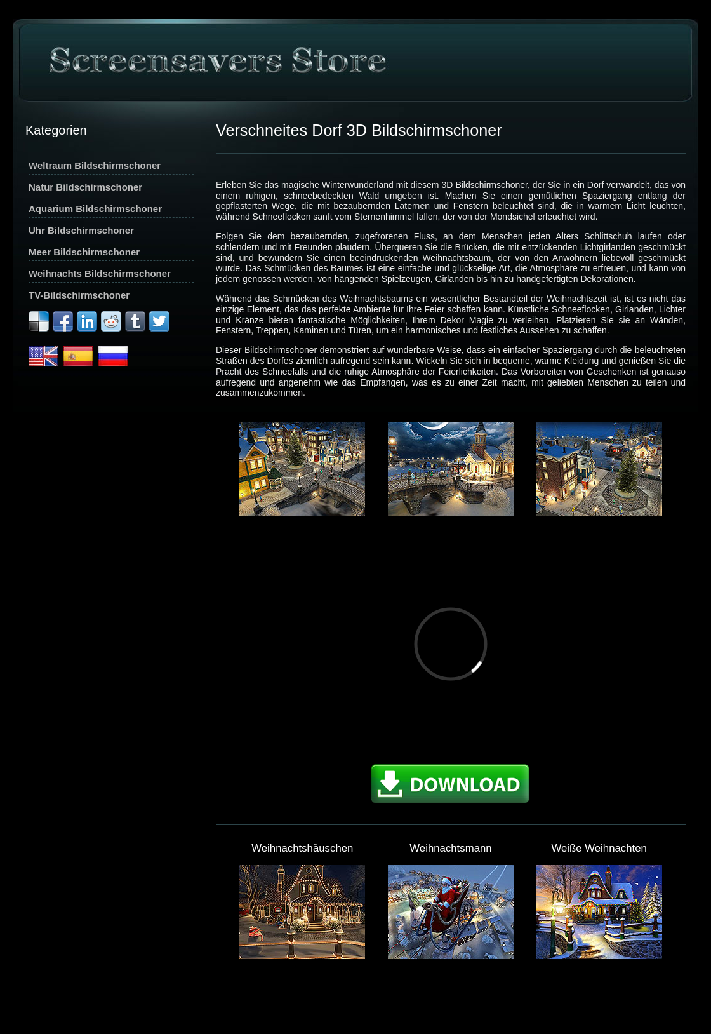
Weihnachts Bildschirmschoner (100, 273)
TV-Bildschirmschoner (79, 295)
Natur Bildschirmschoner (85, 187)
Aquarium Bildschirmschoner (95, 208)
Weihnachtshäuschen (302, 848)
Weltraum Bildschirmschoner (95, 165)
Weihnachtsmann (450, 848)
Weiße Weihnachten (599, 848)
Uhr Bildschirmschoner (81, 230)
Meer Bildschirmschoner (84, 251)
